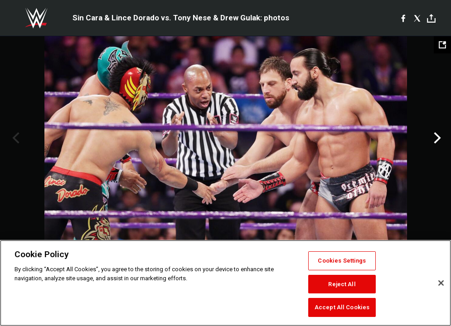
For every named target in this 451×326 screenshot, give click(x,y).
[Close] (441, 283)
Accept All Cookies (342, 307)
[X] (417, 18)
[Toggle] (431, 18)
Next (436, 138)
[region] (225, 283)
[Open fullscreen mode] (442, 44)
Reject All (341, 284)
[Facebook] (403, 18)
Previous (15, 138)
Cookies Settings (342, 260)
